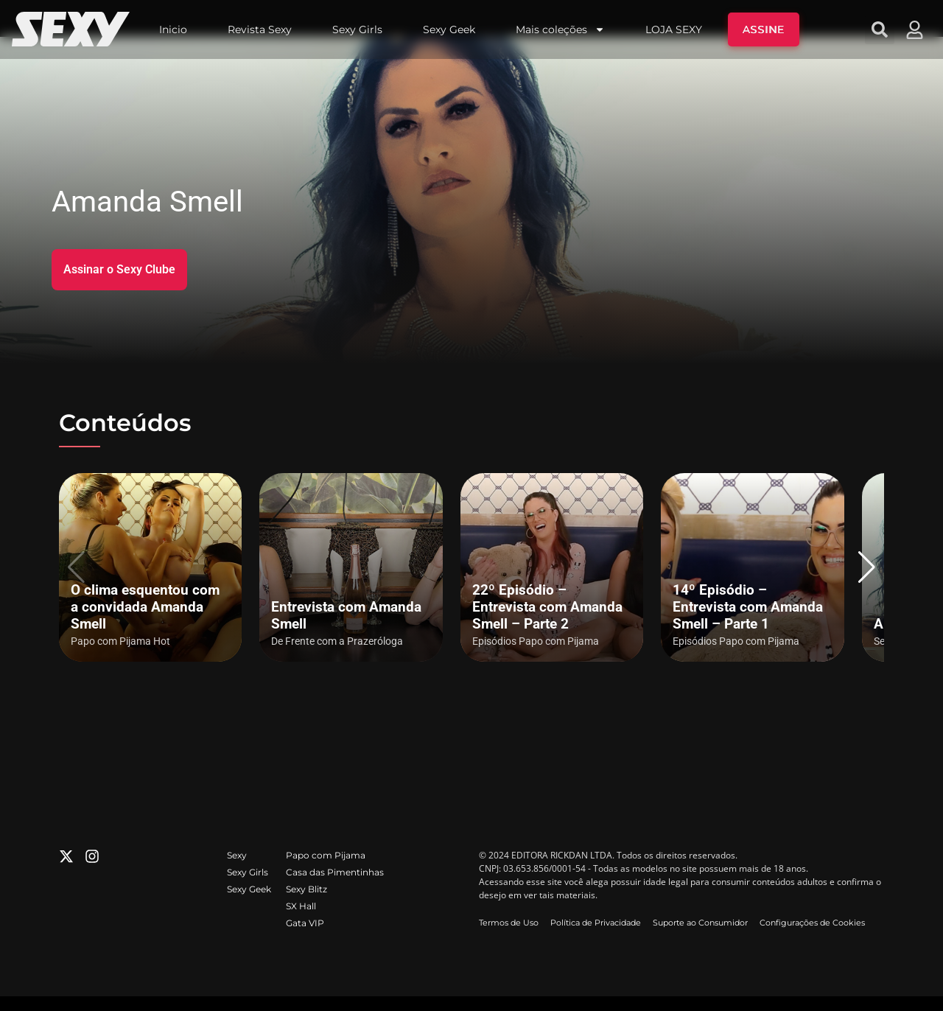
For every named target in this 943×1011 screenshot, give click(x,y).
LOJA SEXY (673, 29)
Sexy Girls (357, 29)
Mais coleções (560, 29)
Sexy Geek (449, 29)
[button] (867, 567)
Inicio (173, 29)
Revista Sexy (260, 29)
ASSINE (764, 29)
